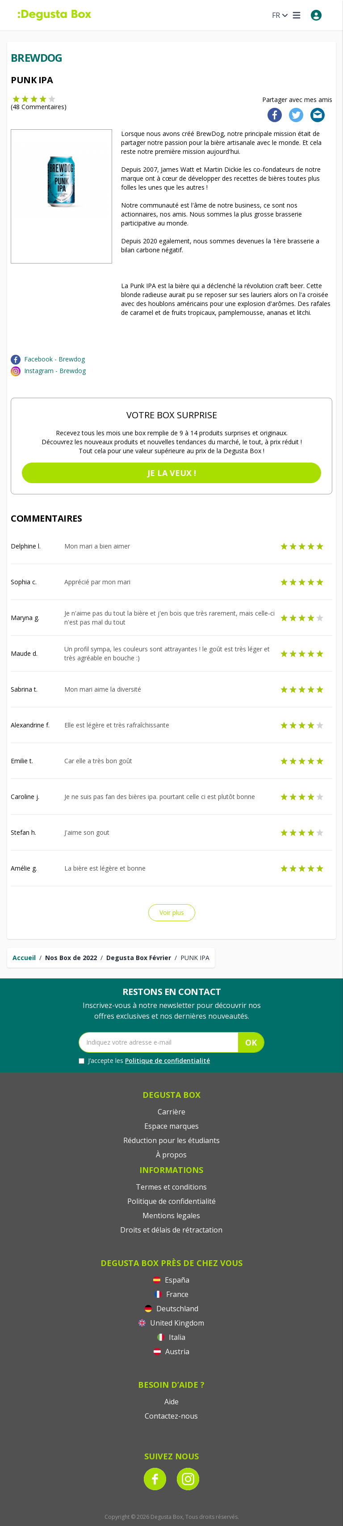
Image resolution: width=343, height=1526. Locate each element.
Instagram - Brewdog (55, 370)
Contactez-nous (171, 1416)
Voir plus (171, 912)
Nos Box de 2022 (71, 957)
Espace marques (171, 1126)
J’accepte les (144, 1060)
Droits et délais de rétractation (171, 1230)
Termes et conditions (171, 1187)
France (171, 1294)
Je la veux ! (171, 473)
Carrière (171, 1112)
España (171, 1280)
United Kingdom (171, 1323)
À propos (171, 1155)
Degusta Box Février (138, 957)
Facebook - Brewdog (54, 359)
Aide (171, 1402)
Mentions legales (171, 1215)
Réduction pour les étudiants (171, 1140)
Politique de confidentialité (167, 1060)
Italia (171, 1337)
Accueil (24, 957)
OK (251, 1042)
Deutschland (171, 1308)
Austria (171, 1351)
